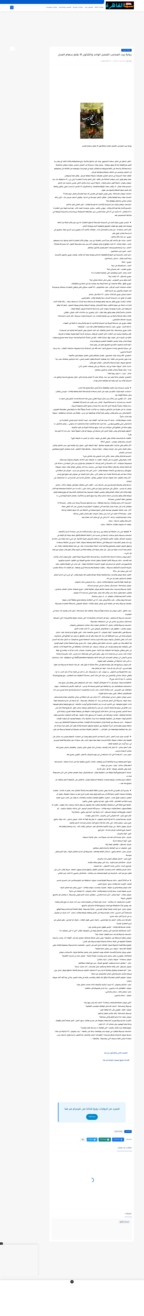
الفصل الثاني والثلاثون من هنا (116, 1053)
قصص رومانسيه (65, 7)
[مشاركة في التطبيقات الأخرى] (83, 1140)
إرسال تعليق (124, 1222)
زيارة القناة (92, 1117)
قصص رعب (88, 7)
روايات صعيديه (51, 7)
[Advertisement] (72, 29)
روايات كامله (99, 7)
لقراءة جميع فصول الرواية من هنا (117, 1060)
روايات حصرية (78, 7)
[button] (118, 1140)
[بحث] (12, 7)
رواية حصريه (126, 50)
